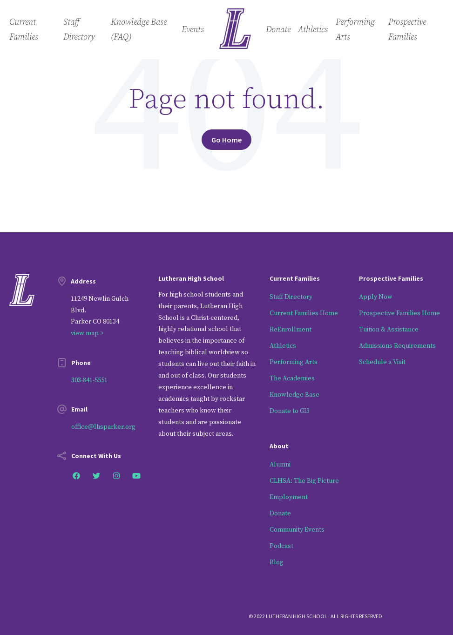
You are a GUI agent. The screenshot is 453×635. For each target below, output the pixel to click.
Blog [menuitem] (277, 562)
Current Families (23, 29)
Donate (278, 29)
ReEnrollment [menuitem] (290, 329)
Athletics (313, 29)
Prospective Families (407, 29)
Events (193, 29)
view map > (87, 333)
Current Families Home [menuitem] (304, 313)
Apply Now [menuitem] (375, 297)
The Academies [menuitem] (292, 378)
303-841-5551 (89, 380)
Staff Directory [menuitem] (291, 297)
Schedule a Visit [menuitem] (382, 362)
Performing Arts (355, 29)
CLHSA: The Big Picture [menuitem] (304, 481)
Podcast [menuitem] (281, 546)
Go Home (226, 139)
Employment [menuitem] (289, 497)
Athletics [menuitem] (283, 346)
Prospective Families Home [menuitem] (399, 313)
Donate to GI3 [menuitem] (290, 411)
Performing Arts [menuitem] (294, 362)
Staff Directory (79, 29)
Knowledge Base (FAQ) (139, 29)
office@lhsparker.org (103, 427)
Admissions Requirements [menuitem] (397, 346)
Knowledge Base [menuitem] (294, 395)
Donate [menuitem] (280, 513)
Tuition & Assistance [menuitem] (389, 329)
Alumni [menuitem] (280, 464)
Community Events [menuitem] (297, 530)
